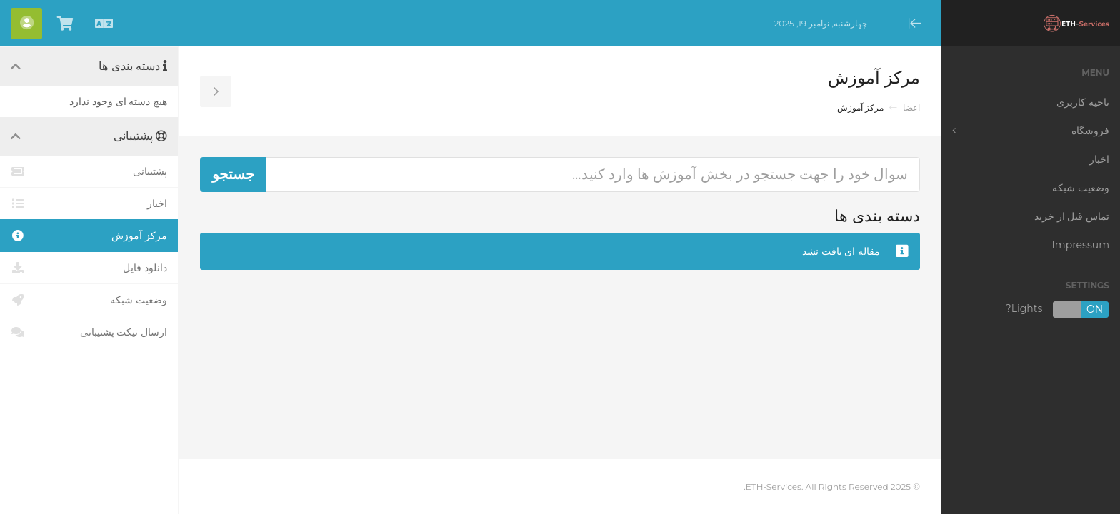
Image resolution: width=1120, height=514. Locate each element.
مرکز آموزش (89, 235)
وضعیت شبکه (89, 299)
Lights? (1057, 309)
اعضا (911, 107)
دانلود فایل (89, 267)
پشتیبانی (89, 171)
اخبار (89, 203)
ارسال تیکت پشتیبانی (89, 332)
